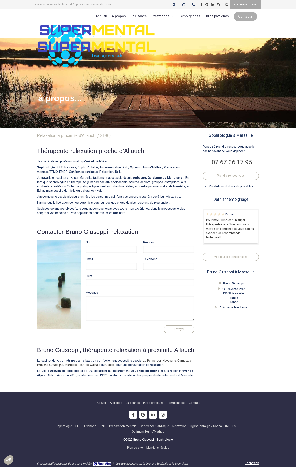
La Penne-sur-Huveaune (159, 360)
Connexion (252, 463)
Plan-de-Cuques (89, 365)
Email (89, 259)
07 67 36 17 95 (232, 162)
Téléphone (150, 259)
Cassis (110, 365)
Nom (89, 242)
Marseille (71, 365)
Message (92, 293)
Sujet (89, 276)
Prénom (148, 242)
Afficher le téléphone (233, 307)
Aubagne (57, 365)
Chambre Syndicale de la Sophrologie (166, 464)
